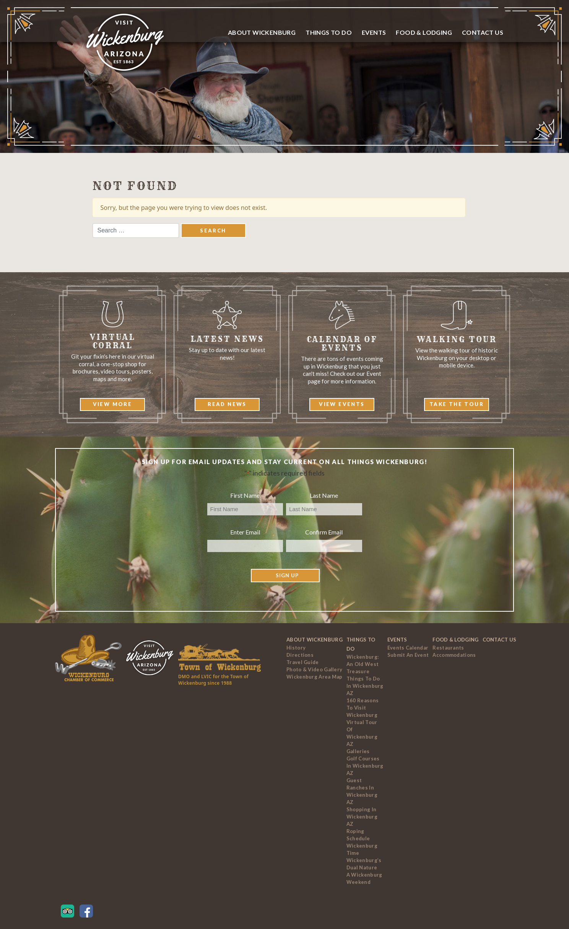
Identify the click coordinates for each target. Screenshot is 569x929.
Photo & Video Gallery (314, 669)
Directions (300, 655)
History (296, 648)
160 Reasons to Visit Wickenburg (362, 707)
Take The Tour (456, 404)
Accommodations (454, 655)
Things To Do (329, 32)
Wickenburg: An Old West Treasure (362, 664)
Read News (227, 404)
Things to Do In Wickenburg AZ (365, 686)
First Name (245, 495)
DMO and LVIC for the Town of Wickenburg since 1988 (213, 679)
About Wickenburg (262, 32)
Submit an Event (408, 655)
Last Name (324, 495)
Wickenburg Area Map (314, 677)
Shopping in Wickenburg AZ (361, 816)
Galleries (358, 751)
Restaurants (448, 648)
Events (374, 32)
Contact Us (482, 32)
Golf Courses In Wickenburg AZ (365, 765)
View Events (341, 404)
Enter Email (245, 532)
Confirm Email (324, 532)
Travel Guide (302, 662)
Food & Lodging (424, 32)
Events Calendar (408, 648)
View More (112, 404)
